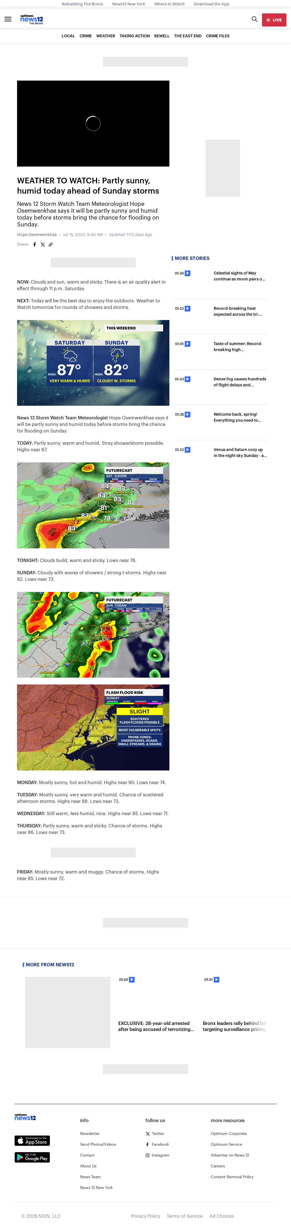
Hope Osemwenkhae (37, 235)
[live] (274, 19)
